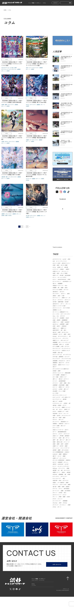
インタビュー (63, 505)
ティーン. (68, 303)
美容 (66, 446)
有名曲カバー (64, 375)
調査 (64, 496)
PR (53, 409)
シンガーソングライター (63, 466)
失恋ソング (55, 435)
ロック (54, 299)
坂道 (54, 444)
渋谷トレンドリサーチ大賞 (59, 305)
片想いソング (63, 377)
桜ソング (55, 401)
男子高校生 (66, 488)
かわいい (63, 293)
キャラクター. (56, 293)
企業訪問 (60, 462)
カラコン (55, 433)
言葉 (69, 505)
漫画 (62, 490)
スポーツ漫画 (56, 425)
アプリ (64, 405)
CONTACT (55, 2)
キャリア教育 (64, 273)
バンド (54, 466)
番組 (59, 450)
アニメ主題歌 (56, 346)
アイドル (55, 488)
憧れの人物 (59, 442)
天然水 (65, 403)
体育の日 (61, 423)
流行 (60, 503)
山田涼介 (67, 322)
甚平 (54, 440)
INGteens (55, 468)
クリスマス (65, 480)
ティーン (55, 496)
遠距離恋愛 (64, 320)
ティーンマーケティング (64, 342)
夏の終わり (55, 291)
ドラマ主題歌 (56, 375)
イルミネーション (57, 338)
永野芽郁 (62, 324)
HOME (5, 10)
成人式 (54, 332)
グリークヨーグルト (65, 314)
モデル (54, 498)
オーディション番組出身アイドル (60, 312)
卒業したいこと (56, 271)
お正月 (58, 415)
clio (58, 316)
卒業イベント (56, 322)
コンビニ (55, 381)
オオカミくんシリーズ (58, 373)
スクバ (54, 279)
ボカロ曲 (55, 356)
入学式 (60, 389)
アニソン (66, 462)
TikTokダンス (62, 360)
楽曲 (68, 468)
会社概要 (60, 584)
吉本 (62, 444)
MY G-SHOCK (65, 450)
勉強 (60, 454)
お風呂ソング (61, 411)
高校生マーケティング (58, 285)
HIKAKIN (55, 474)
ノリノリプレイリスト (62, 261)
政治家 (68, 472)
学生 (69, 259)
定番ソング (55, 446)
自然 (61, 383)
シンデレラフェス (66, 348)
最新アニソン (56, 340)
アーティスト (56, 490)
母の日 (54, 464)
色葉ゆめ (68, 460)
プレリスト (65, 338)
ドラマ (60, 433)
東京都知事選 (62, 381)
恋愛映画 (55, 385)
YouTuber (55, 503)
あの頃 (54, 301)
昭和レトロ (61, 387)
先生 (58, 273)
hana (54, 316)
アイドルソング (56, 348)
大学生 (60, 492)
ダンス (68, 360)
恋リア (54, 366)
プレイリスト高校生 (57, 289)
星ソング (55, 417)
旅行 (59, 295)
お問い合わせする (56, 564)
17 (27, 231)
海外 (58, 265)
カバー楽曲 (55, 377)
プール (67, 438)
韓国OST (65, 454)
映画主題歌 (67, 373)
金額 (67, 324)
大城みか (67, 452)
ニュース (66, 413)
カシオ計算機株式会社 (58, 452)
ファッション (56, 448)
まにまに (62, 291)
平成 (69, 279)
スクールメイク (56, 397)
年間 (60, 417)
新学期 (54, 470)
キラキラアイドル (57, 259)
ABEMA (54, 364)
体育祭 (54, 352)
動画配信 (55, 362)
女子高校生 (67, 490)
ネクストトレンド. (57, 308)
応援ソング (60, 267)
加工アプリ (61, 362)
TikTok (54, 507)
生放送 (54, 370)
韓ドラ (54, 456)
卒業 (69, 474)
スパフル (66, 289)
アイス (67, 387)
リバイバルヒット (57, 281)
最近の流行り (56, 330)
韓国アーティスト (66, 407)
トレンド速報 (62, 391)
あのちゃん (55, 324)
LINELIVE (55, 454)
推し (64, 478)
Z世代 (68, 496)
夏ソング (68, 440)
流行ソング (55, 275)
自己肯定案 (67, 275)
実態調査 (65, 500)
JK (58, 470)
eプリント (66, 379)
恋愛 (54, 415)
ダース (54, 431)
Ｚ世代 (67, 344)
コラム (44, 3)
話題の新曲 (60, 301)
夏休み (54, 295)
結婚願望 (60, 283)
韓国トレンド (56, 328)
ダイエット (67, 299)
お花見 (60, 401)
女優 (59, 332)
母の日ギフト (56, 303)
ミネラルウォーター (57, 403)
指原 (58, 444)
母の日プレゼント (66, 263)
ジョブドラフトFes (66, 358)
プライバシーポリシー (63, 586)
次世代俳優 (61, 385)
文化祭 (66, 301)
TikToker (65, 503)
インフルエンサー (57, 500)
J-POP (64, 259)
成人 (65, 330)
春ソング (66, 389)
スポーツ (67, 423)
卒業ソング (66, 409)
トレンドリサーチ (65, 448)
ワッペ (54, 277)
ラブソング (66, 433)
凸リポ (54, 462)
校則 (54, 273)
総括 (64, 417)
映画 (65, 383)
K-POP (66, 464)
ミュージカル (56, 314)
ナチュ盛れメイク (66, 397)
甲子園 (61, 435)
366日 (67, 318)
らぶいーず (55, 318)
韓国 (64, 456)
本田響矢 (62, 318)
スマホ (67, 362)
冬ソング (61, 419)
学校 (54, 326)
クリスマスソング (66, 415)
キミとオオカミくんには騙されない (61, 368)
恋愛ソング (55, 458)
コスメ (64, 494)
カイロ (60, 334)
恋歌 (62, 322)
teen (66, 285)
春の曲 (54, 405)
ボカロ (54, 411)
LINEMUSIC (60, 464)
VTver (54, 267)
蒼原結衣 (61, 356)
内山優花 (55, 391)
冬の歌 (61, 275)
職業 (67, 385)
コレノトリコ (56, 427)
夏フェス (55, 379)
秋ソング (63, 425)
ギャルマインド (56, 350)
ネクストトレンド (57, 494)
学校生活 (64, 326)
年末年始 (55, 413)
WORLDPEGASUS (62, 279)
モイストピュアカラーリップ (59, 395)
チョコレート (65, 271)
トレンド (60, 498)
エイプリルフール (57, 399)
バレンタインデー (57, 478)
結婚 (54, 442)
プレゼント (55, 383)
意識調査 (61, 474)
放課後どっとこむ (57, 310)
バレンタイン (56, 476)
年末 (60, 480)
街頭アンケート (56, 472)
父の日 (61, 446)
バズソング (55, 269)
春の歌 (64, 399)
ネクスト (55, 419)
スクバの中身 (66, 308)
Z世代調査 (55, 344)
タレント (55, 492)
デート (62, 303)
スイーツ (55, 387)
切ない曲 (60, 352)
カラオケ (55, 389)
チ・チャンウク (56, 407)
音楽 (63, 486)
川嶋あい (62, 269)
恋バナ (54, 283)
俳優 (59, 486)
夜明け (67, 269)
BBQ (66, 287)
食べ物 (54, 486)
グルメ (60, 409)
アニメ (60, 488)
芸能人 (54, 482)
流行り (58, 326)
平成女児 (55, 334)
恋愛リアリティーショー (63, 364)
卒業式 (59, 405)
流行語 (54, 450)
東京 (68, 293)
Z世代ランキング (66, 350)
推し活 (60, 379)
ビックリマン (56, 421)
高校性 (58, 320)
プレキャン (60, 299)
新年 (65, 334)
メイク (59, 456)
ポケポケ (63, 316)
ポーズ (59, 507)
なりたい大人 (65, 332)
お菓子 (66, 444)
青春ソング (64, 297)
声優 (60, 496)
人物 (62, 346)
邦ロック (62, 344)
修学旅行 (67, 435)
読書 (62, 287)
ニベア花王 (55, 393)
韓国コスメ (63, 328)
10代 (67, 411)
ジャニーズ (66, 442)
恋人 (69, 383)
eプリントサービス (57, 354)
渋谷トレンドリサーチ (58, 429)
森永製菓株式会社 (62, 431)
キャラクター (67, 470)
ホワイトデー (64, 476)
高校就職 (55, 360)
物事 (67, 482)
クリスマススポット (62, 336)
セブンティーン (56, 297)
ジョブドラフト (56, 358)
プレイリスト (62, 468)
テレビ (60, 413)
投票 (59, 370)
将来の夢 (55, 480)
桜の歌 (66, 267)
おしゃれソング (64, 340)
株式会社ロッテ (64, 421)
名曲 (54, 320)
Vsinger (54, 336)
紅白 (69, 334)
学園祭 (54, 287)
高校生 (67, 486)
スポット (55, 438)
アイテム (67, 346)
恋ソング (62, 440)
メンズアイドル (67, 354)
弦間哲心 (55, 423)
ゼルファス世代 (56, 263)
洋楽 (54, 265)
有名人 (63, 472)
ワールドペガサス (62, 277)
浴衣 (60, 438)
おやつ (66, 429)
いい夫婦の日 (61, 482)
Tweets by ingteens (57, 247)
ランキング (55, 505)
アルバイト (55, 484)
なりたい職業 (64, 265)
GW (54, 261)
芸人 (65, 492)
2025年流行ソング (67, 281)
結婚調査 (55, 342)
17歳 (63, 295)
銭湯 (69, 484)
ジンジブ (67, 356)
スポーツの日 (63, 484)
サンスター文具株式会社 (58, 460)
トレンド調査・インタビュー (34, 3)
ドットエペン (63, 458)
